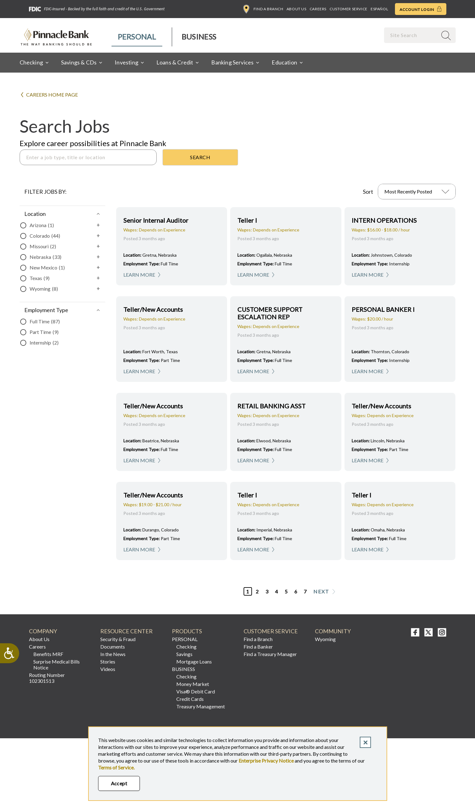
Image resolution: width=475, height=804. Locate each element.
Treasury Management (200, 706)
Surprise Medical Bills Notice (56, 664)
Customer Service (349, 9)
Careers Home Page (52, 95)
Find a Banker (258, 646)
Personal (137, 36)
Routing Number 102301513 (47, 678)
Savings (184, 654)
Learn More (139, 275)
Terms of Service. (116, 767)
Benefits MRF (48, 654)
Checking (186, 646)
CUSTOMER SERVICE (271, 631)
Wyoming (325, 639)
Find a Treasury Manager (270, 654)
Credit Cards (190, 699)
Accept (119, 783)
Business (199, 36)
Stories (107, 661)
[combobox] (411, 35)
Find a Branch (263, 9)
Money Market (192, 684)
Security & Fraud (117, 639)
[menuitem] (137, 36)
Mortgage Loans (194, 661)
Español (379, 9)
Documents (112, 646)
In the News (113, 654)
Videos (107, 669)
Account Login (420, 9)
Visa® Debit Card (195, 691)
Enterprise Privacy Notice (266, 761)
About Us (296, 9)
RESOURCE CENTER (126, 631)
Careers (318, 9)
